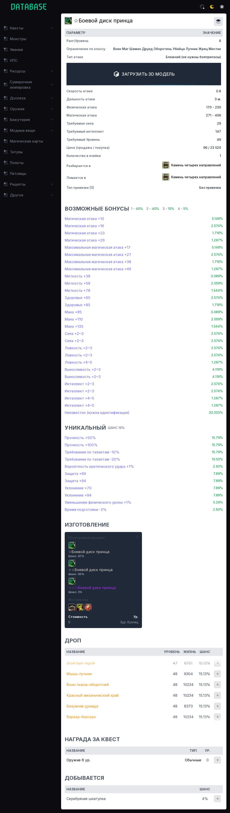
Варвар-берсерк (81, 717)
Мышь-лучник (79, 674)
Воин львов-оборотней (87, 684)
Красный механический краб (92, 695)
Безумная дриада (82, 706)
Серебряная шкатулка (86, 798)
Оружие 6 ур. (78, 760)
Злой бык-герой (80, 663)
